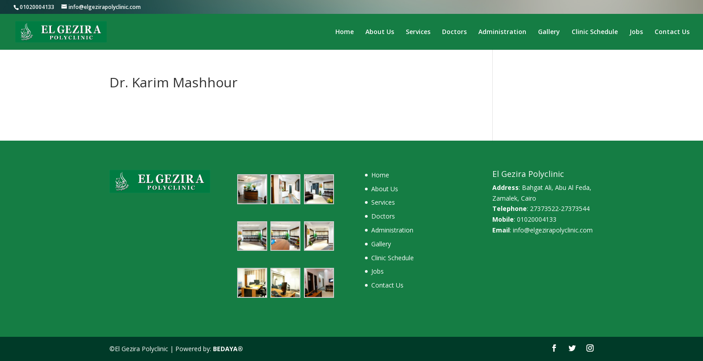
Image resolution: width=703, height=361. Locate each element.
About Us (379, 32)
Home (344, 32)
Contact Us (672, 32)
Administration (502, 32)
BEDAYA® (228, 348)
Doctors (454, 32)
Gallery (549, 32)
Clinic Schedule (595, 32)
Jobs (636, 32)
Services (418, 32)
